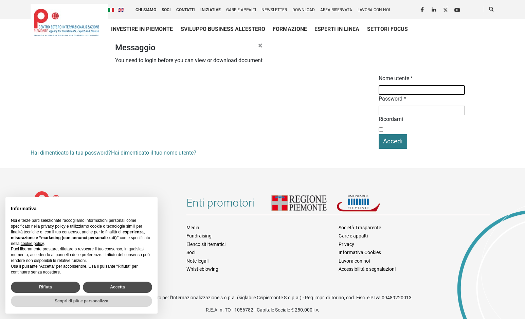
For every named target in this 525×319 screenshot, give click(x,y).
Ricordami (391, 119)
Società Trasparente (360, 227)
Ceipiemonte (66, 22)
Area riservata (336, 9)
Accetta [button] (117, 287)
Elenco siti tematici (205, 244)
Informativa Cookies (360, 252)
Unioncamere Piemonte (368, 205)
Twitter (446, 8)
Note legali (197, 261)
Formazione (290, 29)
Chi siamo (145, 9)
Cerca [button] (491, 10)
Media (192, 227)
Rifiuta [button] (45, 287)
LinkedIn (435, 8)
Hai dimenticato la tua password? (71, 152)
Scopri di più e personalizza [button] (81, 301)
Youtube (458, 8)
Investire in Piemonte (142, 29)
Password (392, 98)
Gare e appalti (241, 9)
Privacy (346, 244)
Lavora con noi (374, 9)
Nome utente (396, 78)
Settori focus (387, 29)
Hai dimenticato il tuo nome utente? (153, 152)
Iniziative (210, 9)
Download (303, 9)
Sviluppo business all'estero (223, 29)
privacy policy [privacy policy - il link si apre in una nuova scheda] (53, 226)
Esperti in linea (336, 29)
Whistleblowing (202, 269)
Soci (166, 9)
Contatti (185, 9)
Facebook (423, 8)
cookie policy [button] (32, 243)
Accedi (393, 141)
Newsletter (274, 9)
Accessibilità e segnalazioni (367, 269)
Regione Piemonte (304, 205)
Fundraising (199, 235)
